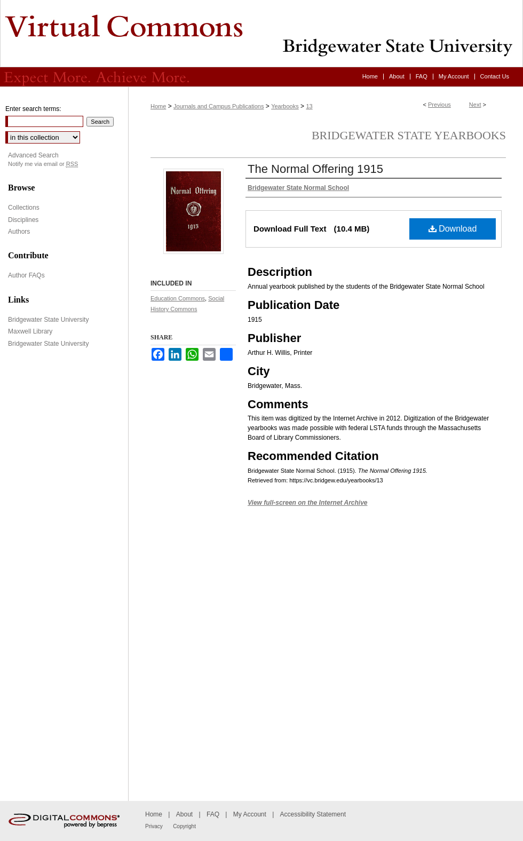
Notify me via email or (43, 164)
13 (309, 106)
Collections (23, 207)
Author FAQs (26, 275)
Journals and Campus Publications (218, 106)
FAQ (213, 814)
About (184, 814)
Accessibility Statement (313, 814)
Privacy (154, 826)
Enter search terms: (33, 109)
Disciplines (23, 220)
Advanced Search (33, 155)
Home (158, 106)
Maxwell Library (30, 331)
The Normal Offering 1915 (315, 169)
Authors (19, 231)
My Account (249, 814)
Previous (439, 104)
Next (475, 104)
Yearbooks (285, 106)
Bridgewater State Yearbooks (409, 135)
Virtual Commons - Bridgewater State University (261, 33)
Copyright (184, 826)
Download (453, 228)
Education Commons (177, 298)
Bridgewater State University (48, 319)
